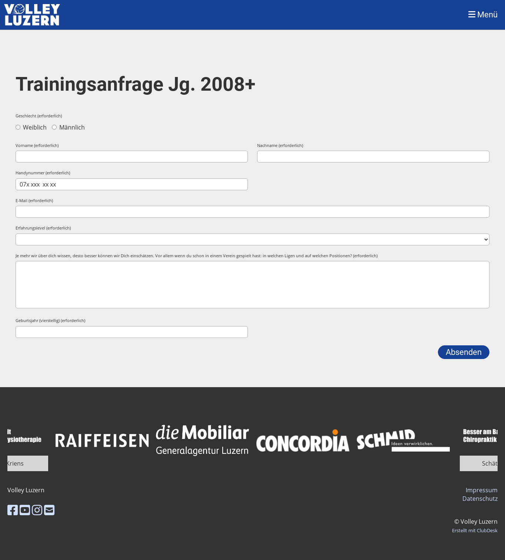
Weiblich (31, 127)
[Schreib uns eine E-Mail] (49, 510)
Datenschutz (480, 498)
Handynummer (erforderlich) (43, 172)
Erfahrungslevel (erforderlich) (43, 228)
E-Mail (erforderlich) (34, 200)
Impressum (482, 490)
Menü (483, 14)
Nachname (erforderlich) (280, 145)
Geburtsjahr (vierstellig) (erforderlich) (50, 320)
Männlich (68, 127)
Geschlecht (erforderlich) (39, 115)
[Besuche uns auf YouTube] (25, 510)
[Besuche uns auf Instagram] (37, 510)
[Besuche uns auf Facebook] (12, 510)
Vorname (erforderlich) (37, 145)
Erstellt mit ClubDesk (475, 530)
